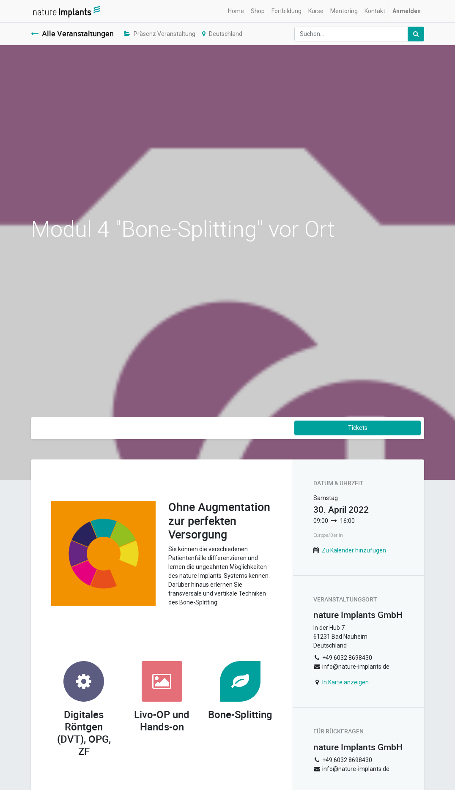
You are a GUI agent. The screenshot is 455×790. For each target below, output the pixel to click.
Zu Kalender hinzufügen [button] (354, 550)
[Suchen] (416, 34)
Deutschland (222, 33)
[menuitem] (236, 11)
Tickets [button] (357, 427)
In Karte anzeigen (345, 682)
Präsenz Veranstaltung (159, 33)
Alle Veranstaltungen (72, 33)
